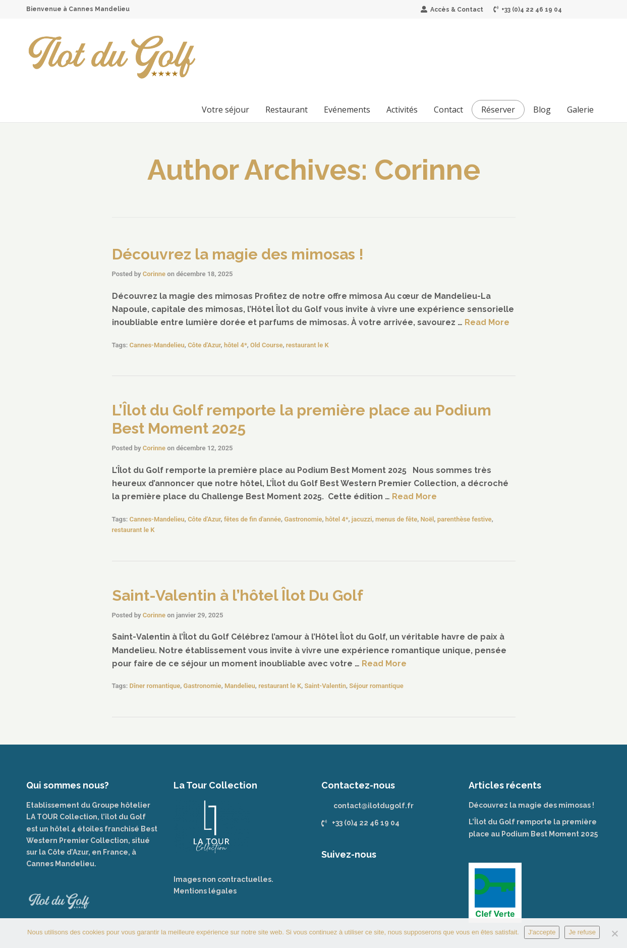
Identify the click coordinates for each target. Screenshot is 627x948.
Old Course (266, 345)
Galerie (580, 109)
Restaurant (286, 109)
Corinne (154, 274)
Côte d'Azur (204, 345)
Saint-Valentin (325, 686)
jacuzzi (362, 519)
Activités (402, 109)
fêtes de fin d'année (252, 519)
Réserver (498, 109)
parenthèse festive (464, 519)
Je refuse (581, 932)
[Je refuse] (614, 933)
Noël (427, 519)
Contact (448, 109)
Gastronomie (303, 519)
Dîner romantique (154, 686)
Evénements (347, 109)
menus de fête (396, 519)
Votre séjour (225, 109)
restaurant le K (307, 345)
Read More (487, 322)
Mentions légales (205, 891)
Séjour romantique (376, 686)
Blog (542, 109)
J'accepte (542, 932)
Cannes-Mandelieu (156, 345)
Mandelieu (239, 686)
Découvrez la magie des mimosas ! (238, 254)
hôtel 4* (235, 345)
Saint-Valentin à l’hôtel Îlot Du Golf (237, 595)
